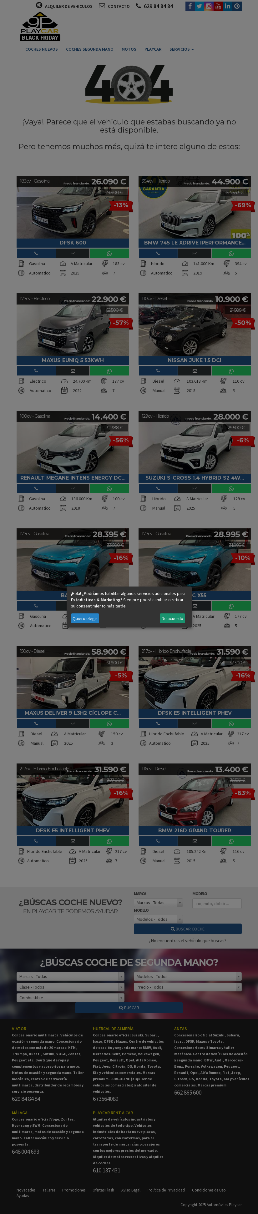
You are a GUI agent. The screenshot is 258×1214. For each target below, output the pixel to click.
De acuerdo (172, 618)
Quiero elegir (85, 618)
